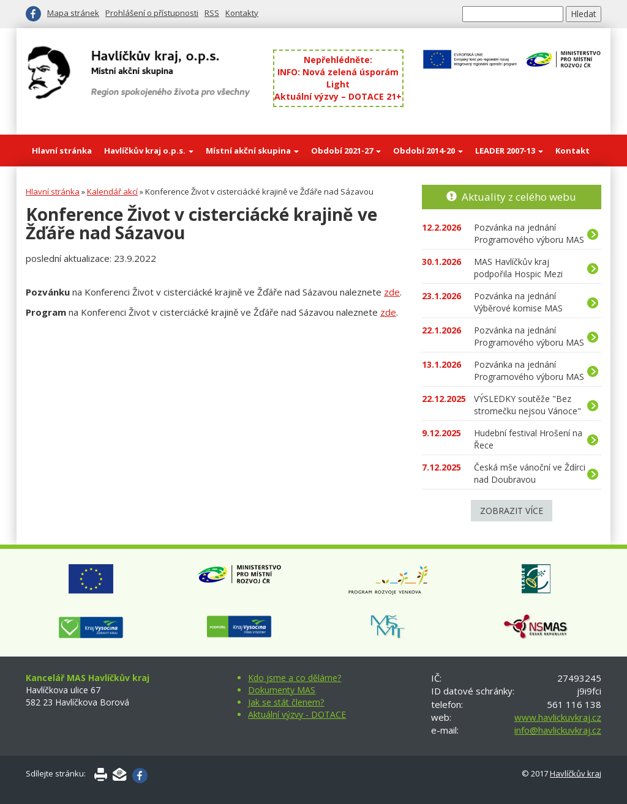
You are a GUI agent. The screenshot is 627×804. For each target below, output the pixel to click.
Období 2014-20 (428, 150)
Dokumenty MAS (281, 690)
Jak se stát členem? (286, 702)
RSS (212, 12)
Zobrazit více (511, 510)
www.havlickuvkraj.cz (557, 717)
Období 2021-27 (346, 150)
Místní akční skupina (252, 150)
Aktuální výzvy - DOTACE (297, 714)
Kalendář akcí (112, 191)
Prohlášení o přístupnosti (151, 12)
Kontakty (241, 12)
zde (392, 292)
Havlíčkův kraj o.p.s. (148, 150)
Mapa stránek (73, 12)
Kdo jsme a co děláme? (294, 677)
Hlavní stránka (62, 150)
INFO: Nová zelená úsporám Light (338, 78)
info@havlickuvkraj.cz (557, 730)
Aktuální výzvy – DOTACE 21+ (338, 96)
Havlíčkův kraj (575, 773)
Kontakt (572, 150)
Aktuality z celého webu (519, 197)
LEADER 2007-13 (509, 150)
